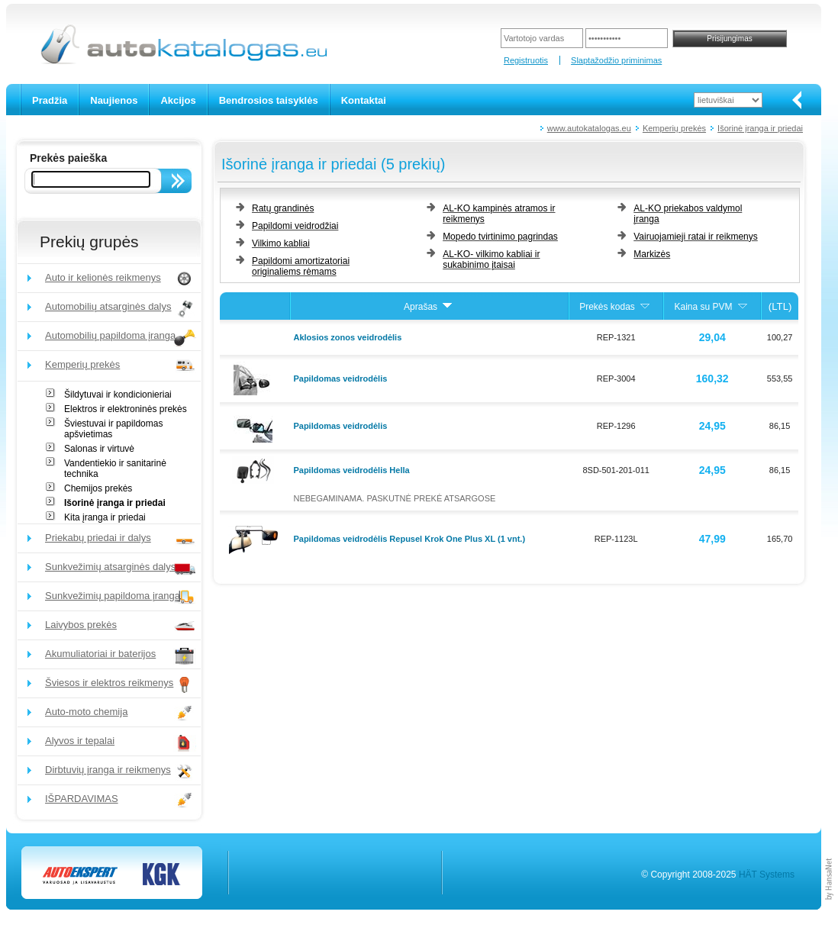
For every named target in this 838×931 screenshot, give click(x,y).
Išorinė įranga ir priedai (760, 128)
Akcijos (177, 100)
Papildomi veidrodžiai (295, 226)
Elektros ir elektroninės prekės (125, 409)
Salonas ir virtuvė (99, 448)
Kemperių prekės (674, 128)
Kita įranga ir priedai (105, 517)
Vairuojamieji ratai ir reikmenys (695, 236)
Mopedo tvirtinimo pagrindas (500, 236)
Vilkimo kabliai (281, 243)
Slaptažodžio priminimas (616, 60)
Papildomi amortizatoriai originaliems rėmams (301, 266)
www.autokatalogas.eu (589, 128)
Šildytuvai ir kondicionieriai (118, 394)
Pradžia (49, 100)
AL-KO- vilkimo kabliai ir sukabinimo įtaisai (491, 259)
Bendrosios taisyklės (268, 100)
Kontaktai (363, 100)
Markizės (651, 254)
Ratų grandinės (283, 208)
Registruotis (526, 60)
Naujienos (113, 100)
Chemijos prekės (98, 488)
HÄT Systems (766, 874)
